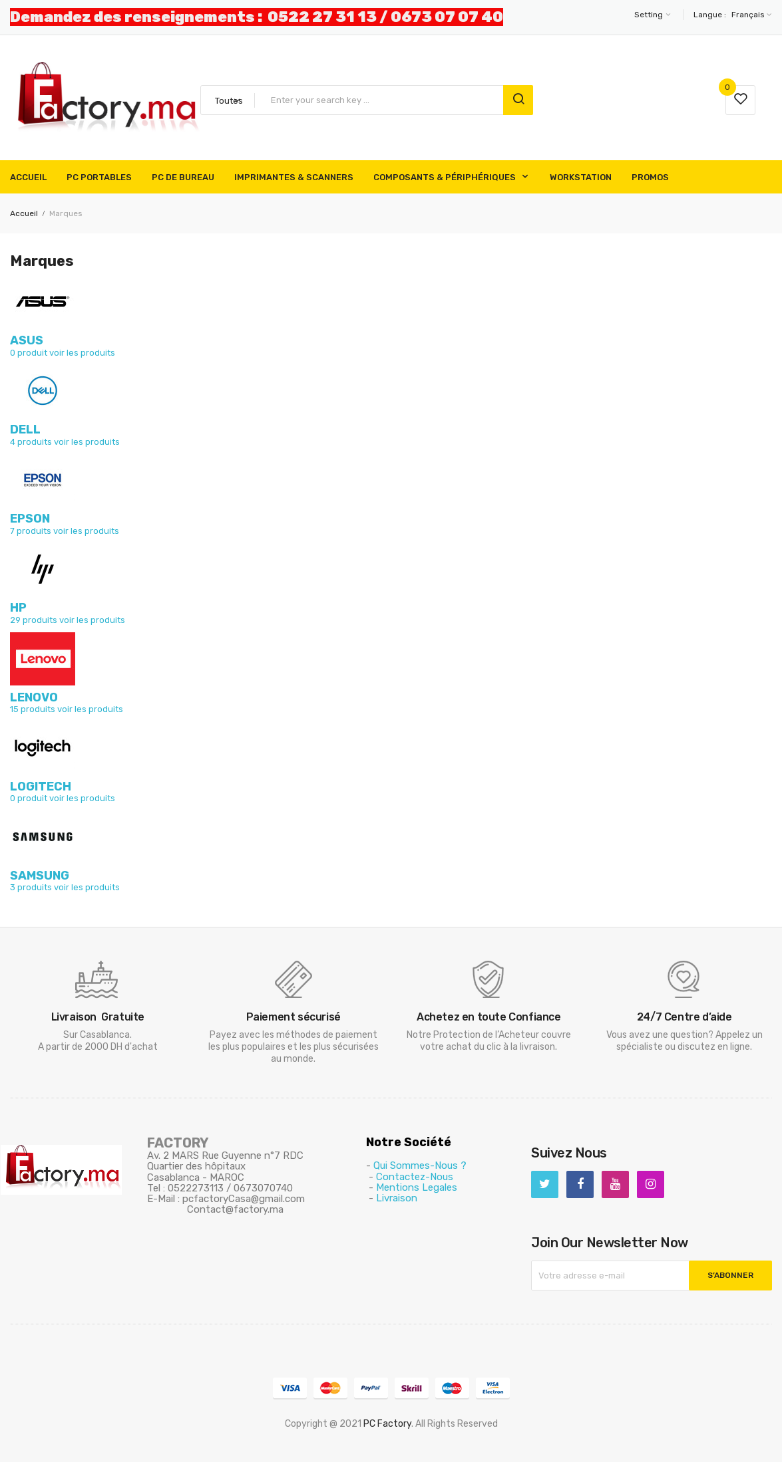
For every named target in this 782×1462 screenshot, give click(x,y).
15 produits (32, 709)
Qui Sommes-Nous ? (420, 1165)
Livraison (396, 1198)
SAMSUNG (39, 875)
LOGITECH (40, 786)
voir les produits (82, 353)
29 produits (33, 620)
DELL (25, 429)
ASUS (26, 340)
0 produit (28, 353)
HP (18, 607)
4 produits (31, 442)
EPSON (30, 518)
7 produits (30, 531)
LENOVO (34, 697)
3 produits (31, 887)
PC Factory (387, 1423)
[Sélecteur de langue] (750, 15)
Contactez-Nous (414, 1177)
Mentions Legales (416, 1187)
